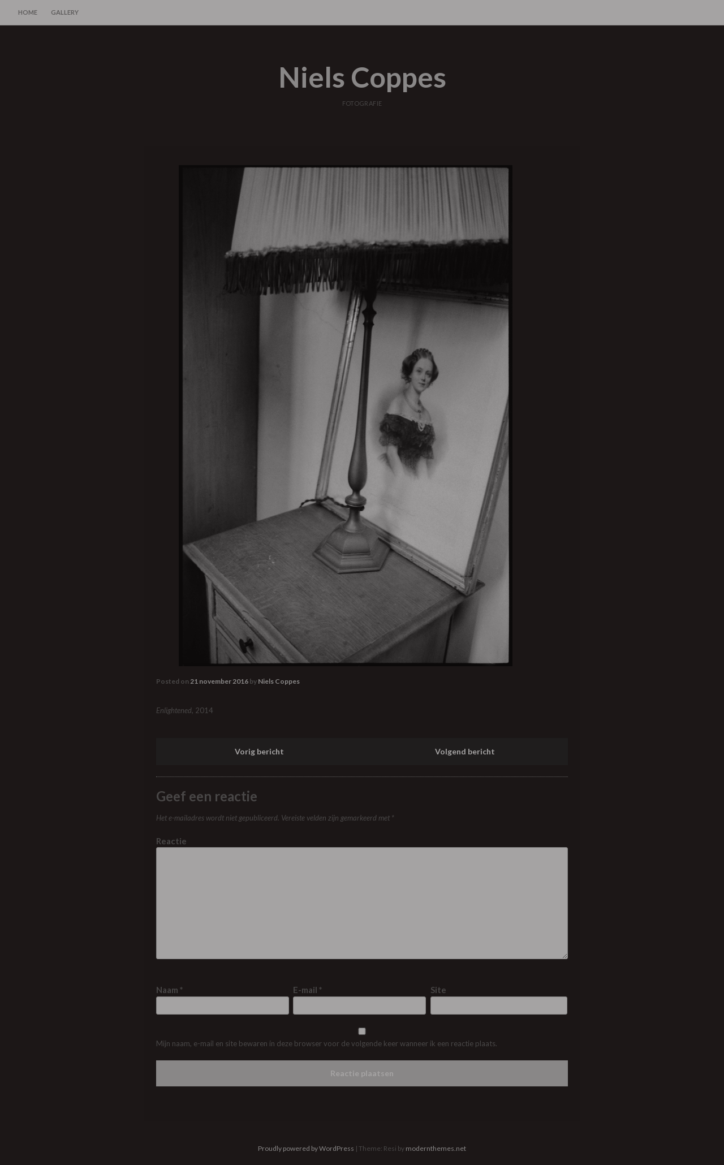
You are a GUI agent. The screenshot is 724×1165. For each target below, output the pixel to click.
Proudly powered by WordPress (306, 1148)
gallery (65, 12)
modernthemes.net (436, 1148)
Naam (169, 990)
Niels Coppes (362, 77)
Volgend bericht (465, 751)
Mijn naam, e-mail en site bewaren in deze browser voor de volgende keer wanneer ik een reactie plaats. (326, 1043)
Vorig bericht (259, 751)
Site (438, 990)
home (27, 12)
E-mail (307, 990)
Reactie (171, 841)
